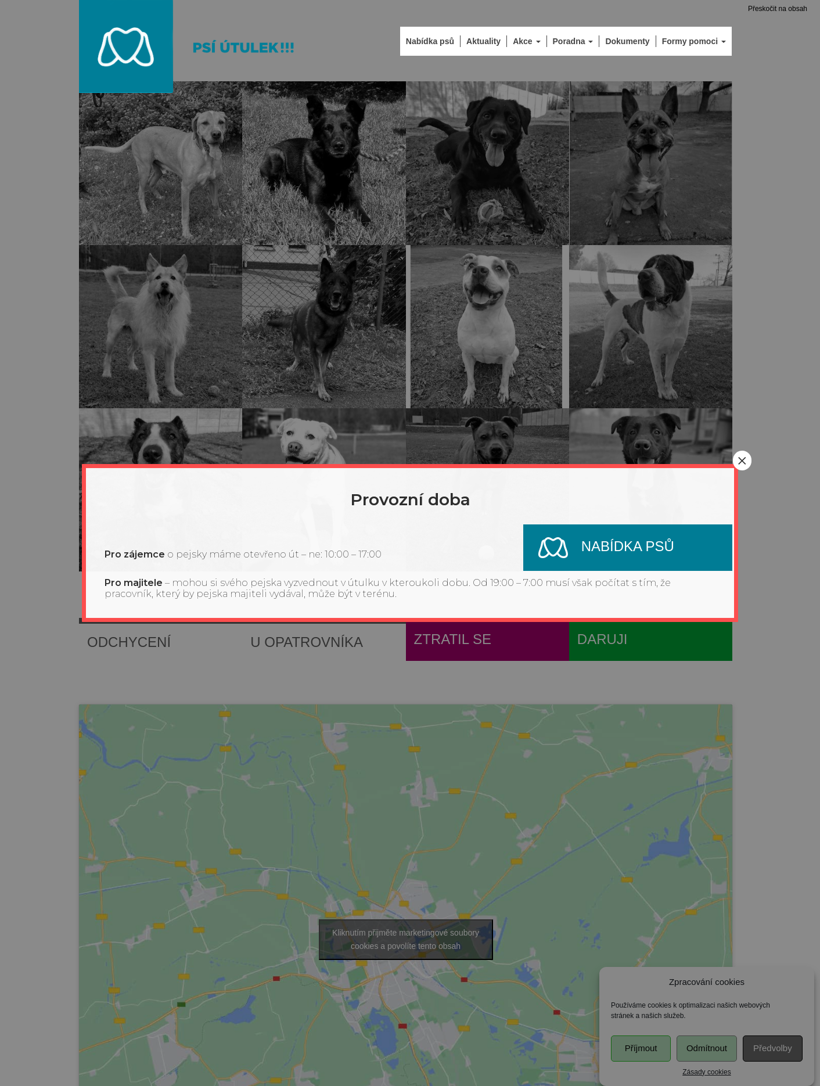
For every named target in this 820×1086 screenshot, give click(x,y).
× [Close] (742, 460)
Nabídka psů (598, 547)
